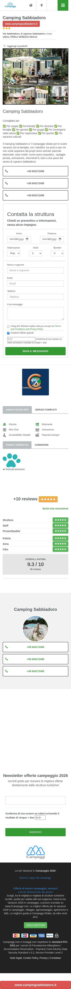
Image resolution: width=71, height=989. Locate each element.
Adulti (35, 248)
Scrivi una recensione (55, 508)
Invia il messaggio (35, 351)
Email (9, 278)
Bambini (57, 248)
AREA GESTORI (35, 925)
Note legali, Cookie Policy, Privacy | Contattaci (35, 957)
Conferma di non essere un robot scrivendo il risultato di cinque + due (34, 340)
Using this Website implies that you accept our (34, 327)
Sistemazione (13, 248)
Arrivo (19, 233)
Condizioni (42, 445)
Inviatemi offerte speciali (20, 333)
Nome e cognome (15, 265)
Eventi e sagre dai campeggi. (35, 877)
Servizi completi (46, 409)
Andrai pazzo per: (17, 409)
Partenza (52, 233)
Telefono (11, 291)
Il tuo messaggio (15, 304)
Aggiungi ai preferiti (15, 46)
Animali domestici (17, 445)
